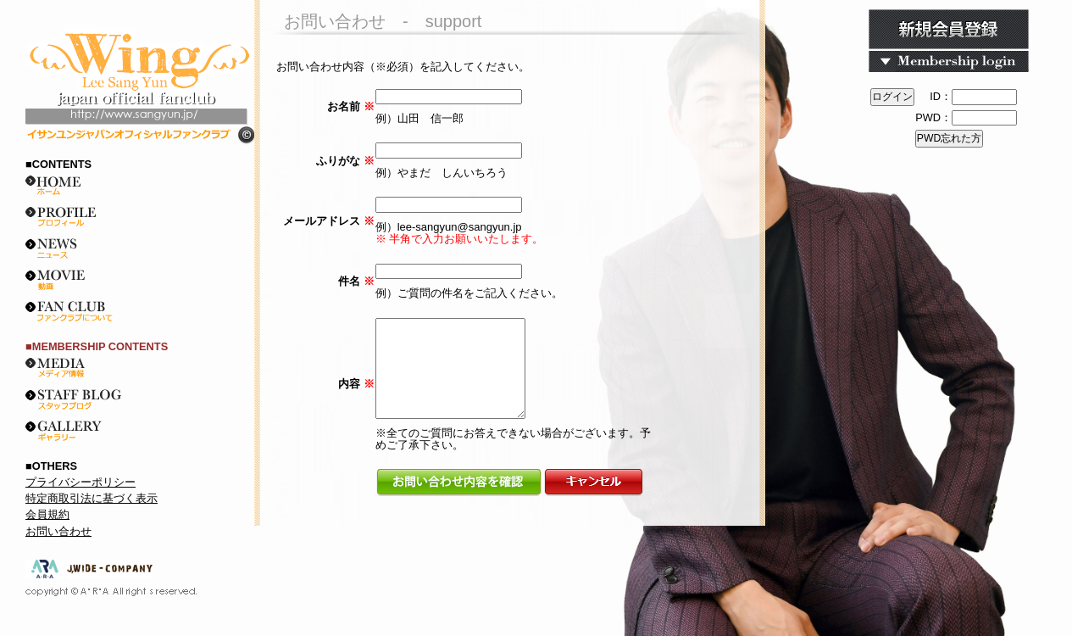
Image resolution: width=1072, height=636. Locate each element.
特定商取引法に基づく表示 (91, 498)
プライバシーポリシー (80, 482)
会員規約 (47, 514)
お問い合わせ (58, 531)
